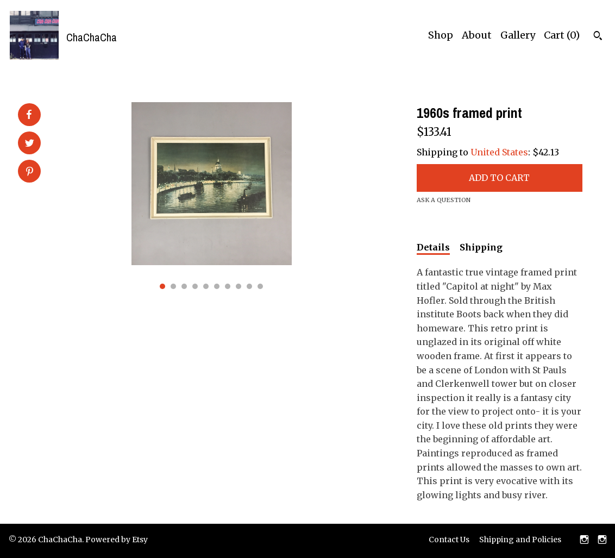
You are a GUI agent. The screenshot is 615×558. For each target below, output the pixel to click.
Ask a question (443, 200)
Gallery (517, 35)
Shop (440, 35)
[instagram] (584, 541)
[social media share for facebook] (28, 115)
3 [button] (184, 286)
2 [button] (173, 286)
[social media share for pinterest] (29, 172)
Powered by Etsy (116, 539)
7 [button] (227, 286)
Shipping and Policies (520, 539)
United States (499, 152)
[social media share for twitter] (29, 144)
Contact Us (449, 539)
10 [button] (260, 286)
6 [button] (216, 286)
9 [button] (249, 286)
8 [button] (238, 286)
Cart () (562, 35)
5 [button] (206, 286)
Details (433, 247)
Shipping (481, 247)
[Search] (598, 37)
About (477, 35)
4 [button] (195, 286)
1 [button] (162, 286)
